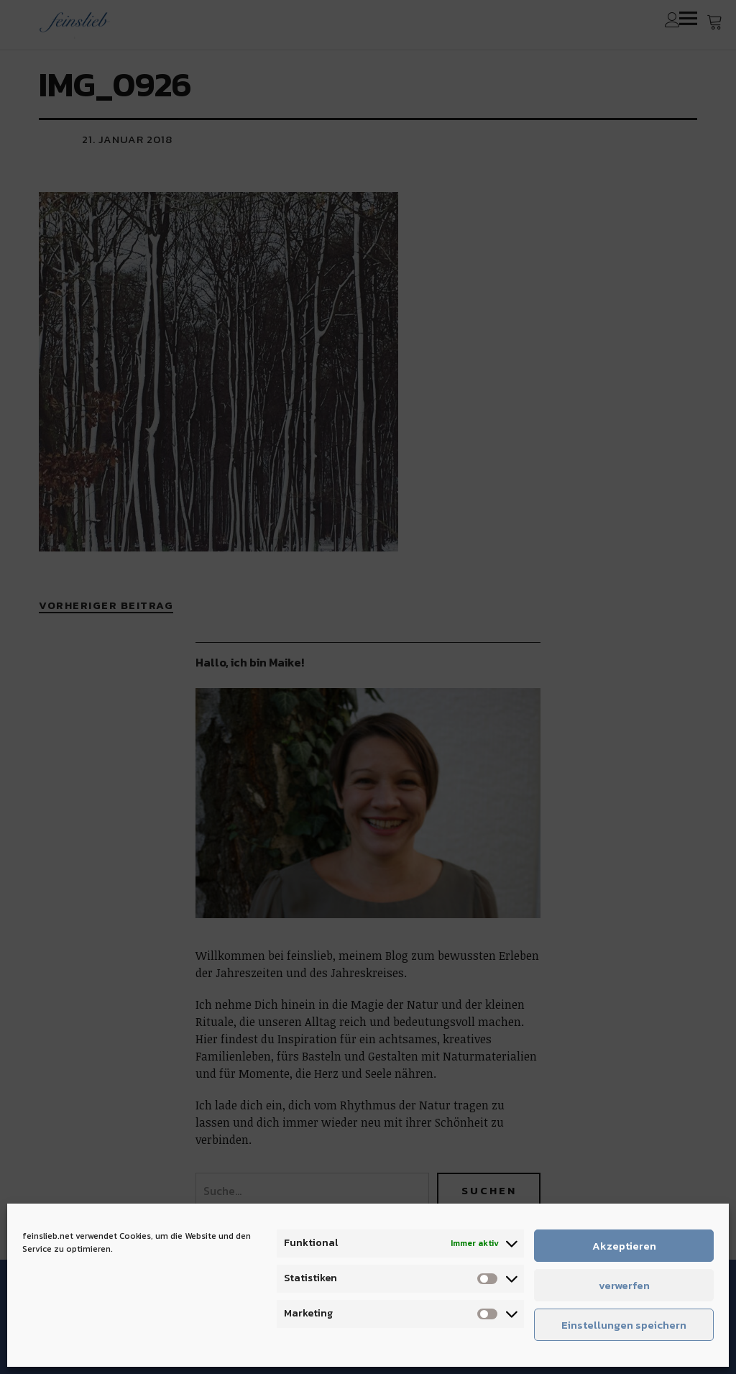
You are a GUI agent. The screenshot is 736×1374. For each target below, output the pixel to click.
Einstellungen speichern (623, 1324)
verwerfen (624, 1285)
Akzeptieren (624, 1245)
